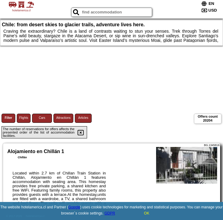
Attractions (63, 117)
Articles (83, 117)
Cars (42, 117)
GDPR (109, 213)
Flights (23, 117)
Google (74, 207)
